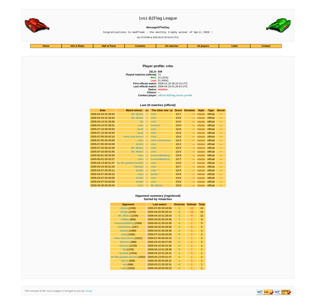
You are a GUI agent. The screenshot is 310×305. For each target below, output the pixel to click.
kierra (124, 261)
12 (201, 216)
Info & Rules (77, 46)
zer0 (124, 268)
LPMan (125, 219)
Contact (266, 46)
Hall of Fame (109, 46)
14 (201, 208)
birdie (139, 144)
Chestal (138, 167)
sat (125, 265)
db (141, 122)
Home (46, 46)
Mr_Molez (137, 114)
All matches (171, 46)
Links (235, 46)
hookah (155, 125)
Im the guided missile (130, 163)
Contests (140, 46)
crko (153, 114)
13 (201, 212)
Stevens (125, 242)
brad (140, 129)
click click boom (133, 137)
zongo (124, 212)
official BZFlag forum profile (175, 95)
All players (203, 46)
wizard (124, 231)
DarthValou (125, 227)
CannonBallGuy (160, 155)
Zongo (89, 291)
